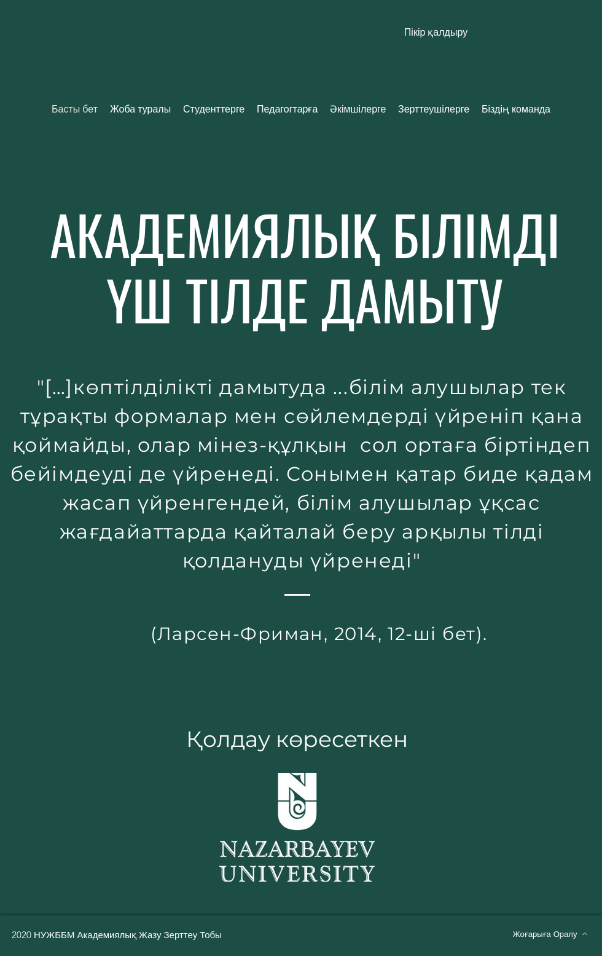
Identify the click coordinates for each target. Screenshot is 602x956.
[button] (436, 32)
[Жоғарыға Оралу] (550, 934)
